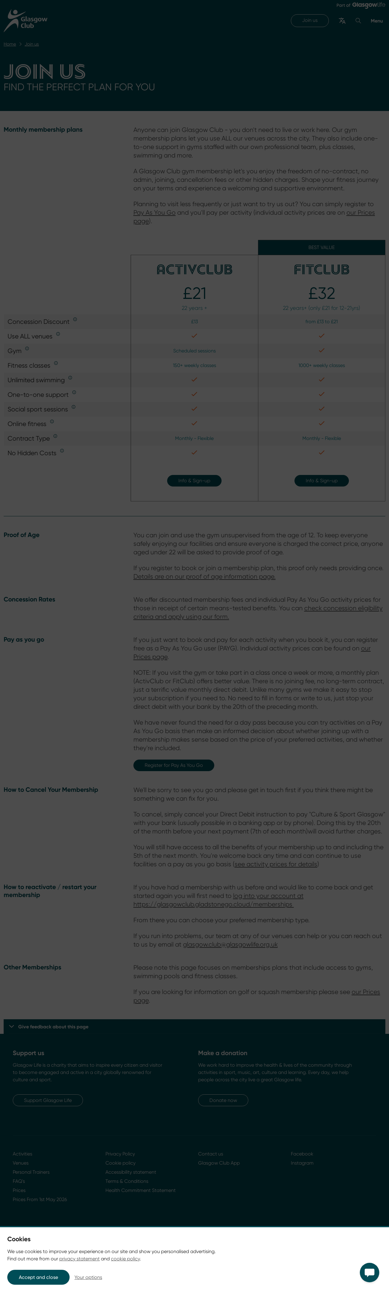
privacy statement (79, 1259)
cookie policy (125, 1259)
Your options (88, 1277)
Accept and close (38, 1277)
